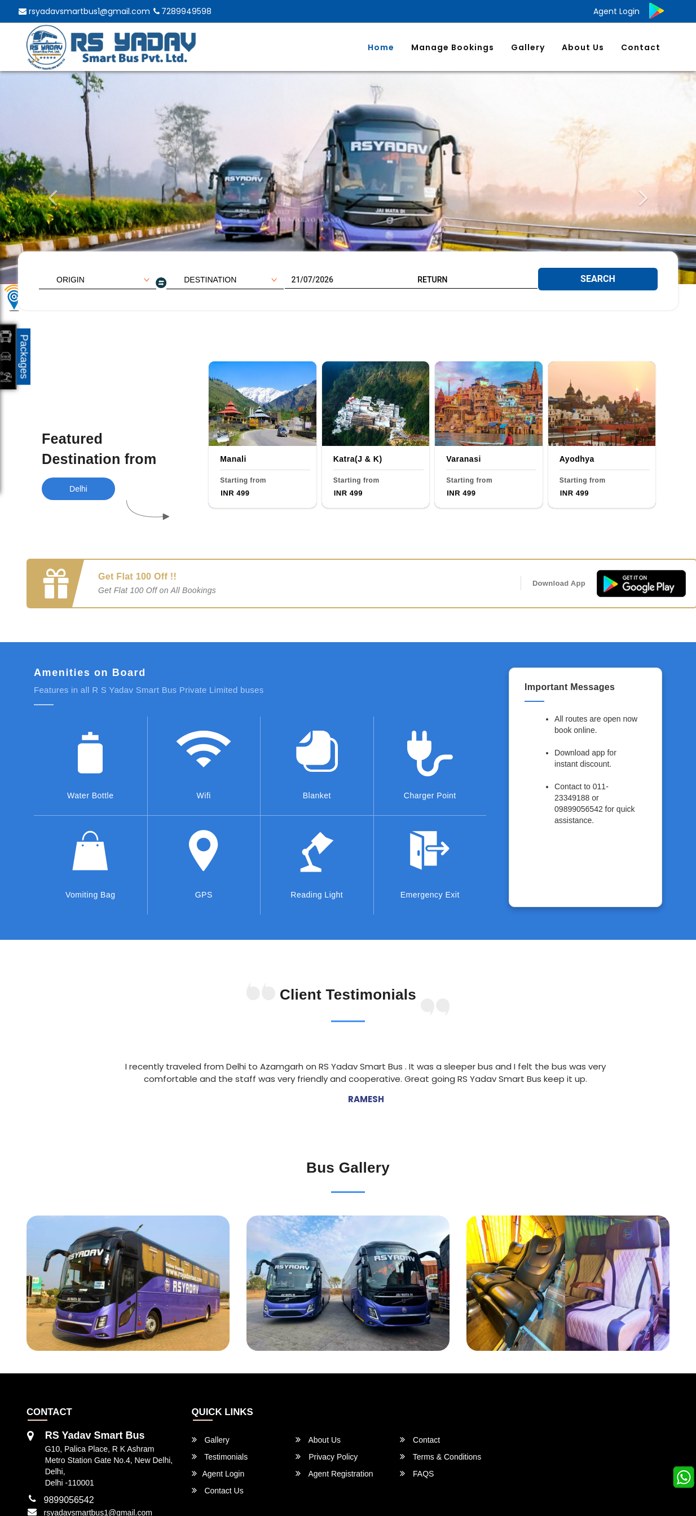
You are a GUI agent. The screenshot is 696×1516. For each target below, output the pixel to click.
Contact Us (218, 1490)
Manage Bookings (452, 47)
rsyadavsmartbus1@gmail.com (84, 11)
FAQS (417, 1473)
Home (381, 47)
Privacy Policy (327, 1456)
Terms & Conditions (440, 1456)
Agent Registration (334, 1473)
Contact (640, 47)
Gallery (528, 47)
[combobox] (97, 280)
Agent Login (616, 11)
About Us (583, 47)
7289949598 (182, 11)
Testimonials (220, 1456)
